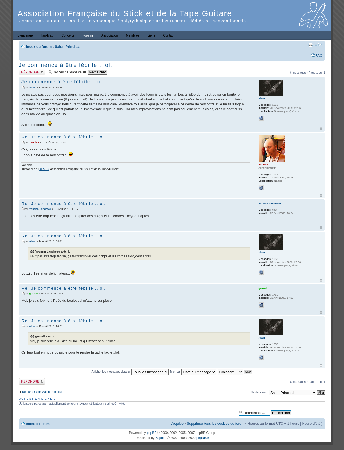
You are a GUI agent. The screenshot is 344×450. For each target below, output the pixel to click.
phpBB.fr (202, 438)
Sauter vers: (259, 392)
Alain (32, 87)
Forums (87, 35)
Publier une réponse (32, 72)
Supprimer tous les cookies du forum (215, 424)
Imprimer (310, 44)
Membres (132, 35)
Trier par (193, 371)
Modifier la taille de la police (318, 44)
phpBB (151, 433)
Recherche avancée (308, 413)
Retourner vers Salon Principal (42, 391)
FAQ (319, 55)
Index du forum (39, 47)
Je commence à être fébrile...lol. (65, 65)
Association (109, 35)
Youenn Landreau (40, 208)
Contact (168, 35)
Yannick (34, 142)
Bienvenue (25, 35)
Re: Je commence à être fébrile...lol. (64, 137)
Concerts (67, 35)
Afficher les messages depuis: (130, 371)
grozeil (33, 293)
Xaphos (160, 438)
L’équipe (177, 424)
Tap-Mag (47, 35)
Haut (321, 128)
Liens (151, 35)
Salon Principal (67, 47)
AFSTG (44, 169)
